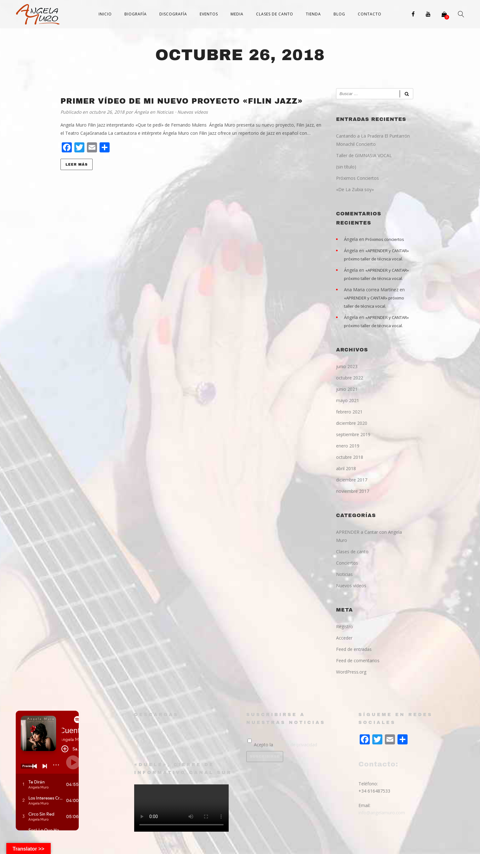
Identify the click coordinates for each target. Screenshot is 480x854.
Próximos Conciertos (357, 178)
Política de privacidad (295, 745)
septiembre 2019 (353, 434)
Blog (339, 14)
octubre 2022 (349, 378)
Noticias (165, 112)
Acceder (344, 638)
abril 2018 (346, 468)
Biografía (135, 14)
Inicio (105, 14)
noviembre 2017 (352, 491)
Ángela (142, 112)
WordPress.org (351, 672)
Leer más (77, 164)
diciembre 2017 (351, 480)
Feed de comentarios (358, 660)
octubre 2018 (349, 457)
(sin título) (346, 167)
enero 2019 (347, 446)
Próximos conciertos (384, 239)
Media (237, 14)
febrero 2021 (349, 412)
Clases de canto (274, 14)
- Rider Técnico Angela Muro (163, 730)
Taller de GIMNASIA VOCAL (364, 155)
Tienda (313, 14)
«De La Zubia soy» (355, 189)
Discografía (173, 14)
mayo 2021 (347, 400)
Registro (344, 626)
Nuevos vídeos (192, 112)
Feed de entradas (354, 649)
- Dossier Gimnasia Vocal (159, 745)
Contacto (369, 14)
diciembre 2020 (351, 423)
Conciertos (347, 563)
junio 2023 (346, 366)
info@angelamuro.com (381, 813)
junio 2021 (346, 389)
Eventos (209, 14)
